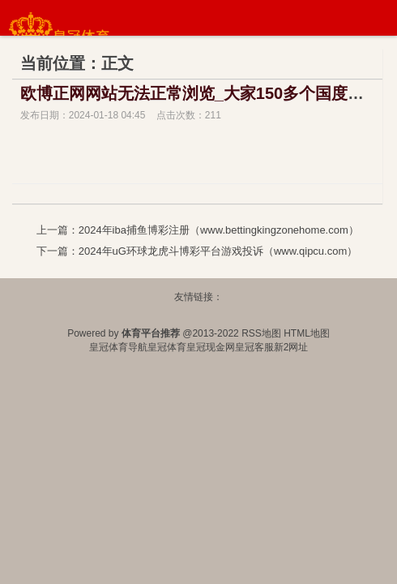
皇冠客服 (254, 347)
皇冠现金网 (210, 347)
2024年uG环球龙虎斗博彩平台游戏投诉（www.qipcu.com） (218, 251)
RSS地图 (261, 333)
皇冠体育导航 (118, 347)
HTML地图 (307, 333)
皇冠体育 (166, 347)
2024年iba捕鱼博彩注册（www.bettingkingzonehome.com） (219, 230)
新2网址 (291, 347)
